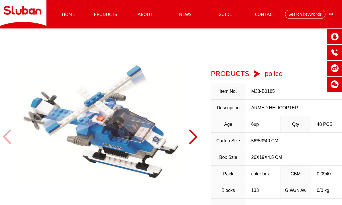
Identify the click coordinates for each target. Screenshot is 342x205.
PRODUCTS (105, 14)
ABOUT (145, 14)
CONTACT (265, 14)
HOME (68, 14)
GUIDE (225, 14)
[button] (193, 137)
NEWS (185, 14)
